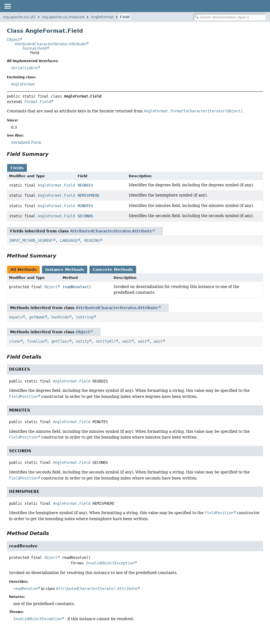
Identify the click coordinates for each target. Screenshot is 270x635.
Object (13, 39)
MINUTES (85, 206)
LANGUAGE (68, 240)
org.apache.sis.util (19, 17)
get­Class (60, 341)
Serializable (24, 68)
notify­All (106, 341)
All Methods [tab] (23, 269)
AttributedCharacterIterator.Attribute (50, 44)
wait (126, 341)
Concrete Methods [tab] (113, 269)
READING (92, 240)
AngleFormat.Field (71, 381)
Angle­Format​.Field (56, 185)
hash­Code (60, 317)
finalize (35, 341)
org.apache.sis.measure (63, 17)
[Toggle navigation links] (7, 6)
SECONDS (85, 216)
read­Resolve (75, 287)
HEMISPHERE (89, 195)
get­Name (36, 317)
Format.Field (34, 48)
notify (82, 341)
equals (15, 317)
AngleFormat (102, 17)
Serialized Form (26, 142)
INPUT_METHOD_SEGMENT (31, 240)
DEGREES (85, 185)
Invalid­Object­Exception (37, 619)
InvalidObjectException (110, 563)
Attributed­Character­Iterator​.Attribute (96, 588)
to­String (84, 317)
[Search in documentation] (230, 17)
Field (125, 17)
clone (14, 341)
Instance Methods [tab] (64, 269)
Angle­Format (23, 84)
